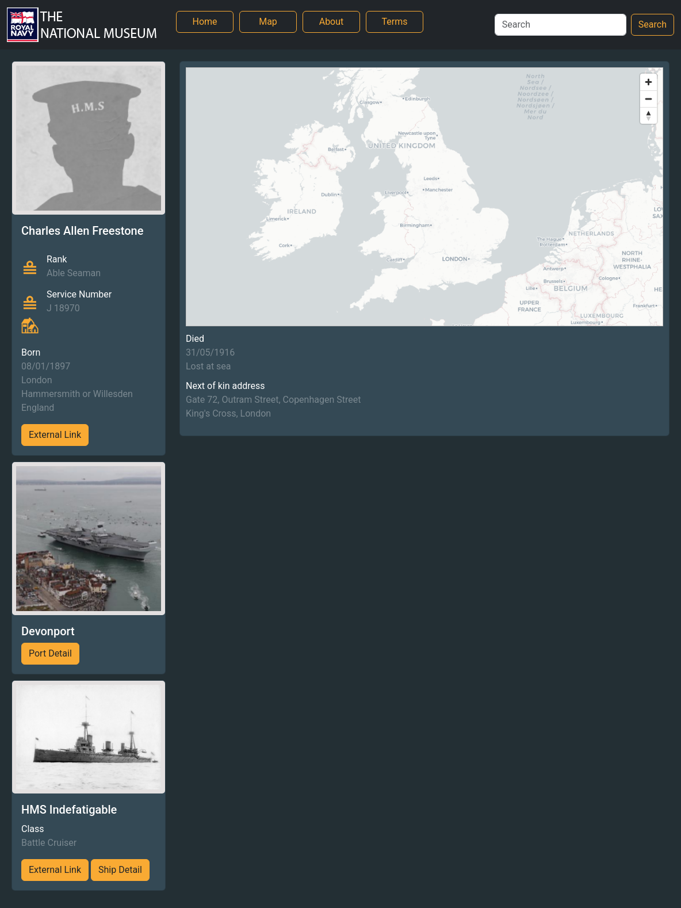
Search (652, 24)
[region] (424, 197)
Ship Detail (120, 869)
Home (204, 21)
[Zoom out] (648, 98)
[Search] (560, 25)
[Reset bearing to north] (648, 115)
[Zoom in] (648, 82)
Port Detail (50, 653)
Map (268, 21)
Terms (395, 21)
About (331, 21)
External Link (55, 434)
